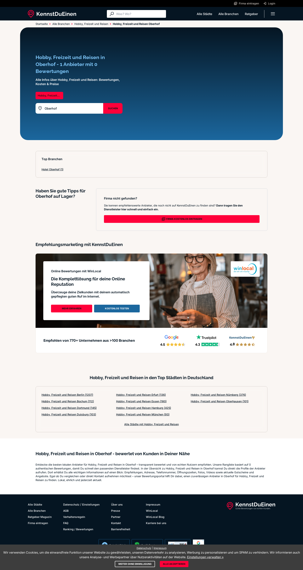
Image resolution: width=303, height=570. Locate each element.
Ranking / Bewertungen (78, 529)
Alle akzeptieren (174, 563)
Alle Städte (204, 14)
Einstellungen (91, 504)
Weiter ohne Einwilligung (135, 563)
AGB (66, 510)
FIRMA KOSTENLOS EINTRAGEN (182, 219)
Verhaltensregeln (74, 516)
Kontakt (116, 523)
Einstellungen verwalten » (205, 557)
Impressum (153, 504)
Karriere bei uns (156, 523)
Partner (115, 516)
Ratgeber (251, 14)
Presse (115, 510)
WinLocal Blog (155, 516)
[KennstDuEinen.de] (52, 14)
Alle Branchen (228, 14)
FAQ (65, 523)
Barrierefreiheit (120, 529)
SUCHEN (113, 108)
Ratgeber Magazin (40, 516)
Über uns (117, 504)
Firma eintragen (38, 523)
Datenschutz (71, 504)
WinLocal (152, 510)
